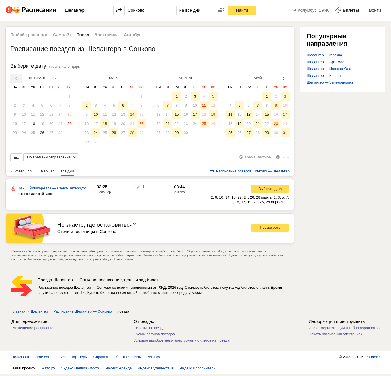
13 (51, 114)
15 (69, 114)
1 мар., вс (46, 173)
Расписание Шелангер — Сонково (82, 313)
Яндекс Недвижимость (80, 370)
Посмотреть (270, 230)
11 (33, 114)
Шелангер (104, 194)
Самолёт (62, 34)
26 (42, 133)
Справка (100, 359)
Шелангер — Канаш (324, 75)
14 (60, 114)
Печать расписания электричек (335, 336)
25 (33, 133)
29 (141, 133)
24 (24, 133)
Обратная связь (127, 359)
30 (87, 142)
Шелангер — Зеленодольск (330, 82)
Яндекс (373, 359)
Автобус (133, 34)
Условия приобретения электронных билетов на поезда (182, 342)
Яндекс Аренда (118, 370)
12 (42, 114)
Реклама (154, 359)
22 (69, 123)
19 (42, 123)
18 (33, 123)
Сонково (178, 194)
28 (60, 133)
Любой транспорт (29, 34)
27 (51, 133)
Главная (18, 313)
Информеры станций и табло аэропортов (344, 330)
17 (24, 123)
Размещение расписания (32, 330)
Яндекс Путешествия (156, 370)
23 (15, 133)
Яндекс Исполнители (197, 370)
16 (15, 123)
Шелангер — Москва (324, 55)
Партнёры (78, 359)
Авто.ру (48, 370)
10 (24, 114)
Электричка (106, 34)
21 (60, 123)
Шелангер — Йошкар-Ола (329, 69)
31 (96, 142)
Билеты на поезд (148, 330)
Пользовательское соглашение (38, 359)
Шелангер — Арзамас (325, 62)
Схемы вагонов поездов (154, 336)
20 (51, 123)
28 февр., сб (21, 173)
